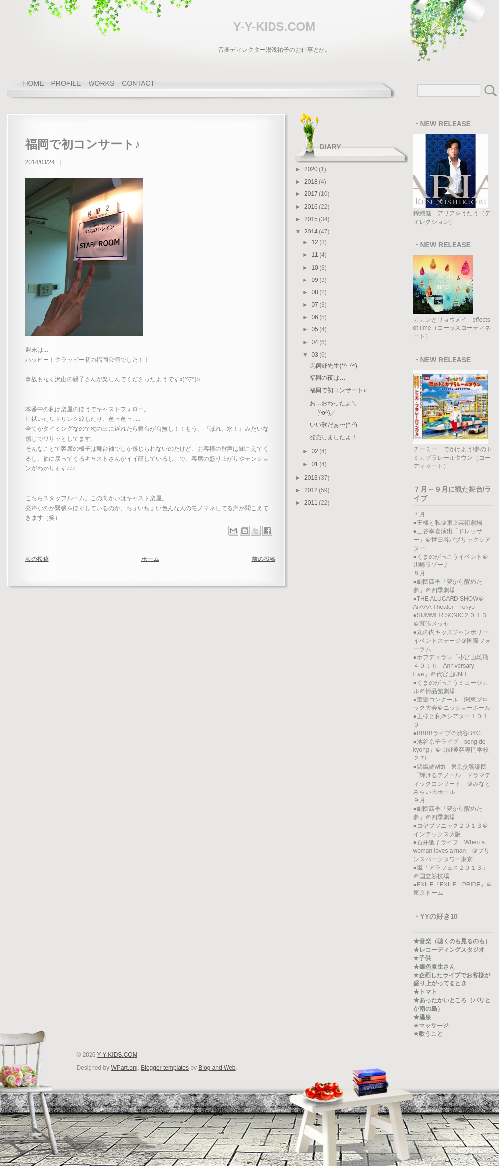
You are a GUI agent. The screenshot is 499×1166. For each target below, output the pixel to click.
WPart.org (124, 1067)
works (101, 83)
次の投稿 (37, 559)
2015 (311, 219)
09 (315, 280)
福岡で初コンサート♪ (338, 390)
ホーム (150, 559)
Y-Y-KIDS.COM (274, 26)
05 (315, 329)
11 (315, 254)
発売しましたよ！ (333, 437)
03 (315, 354)
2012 (311, 490)
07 (315, 304)
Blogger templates (165, 1067)
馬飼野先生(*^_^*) (333, 365)
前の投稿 (263, 559)
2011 (311, 502)
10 (315, 267)
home (33, 83)
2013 (311, 477)
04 (315, 342)
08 (315, 292)
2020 (311, 169)
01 (315, 464)
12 (315, 242)
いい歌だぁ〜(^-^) (333, 424)
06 (315, 317)
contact (138, 83)
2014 (311, 231)
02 (315, 451)
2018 (311, 181)
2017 (311, 193)
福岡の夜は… (327, 377)
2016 (311, 206)
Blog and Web (216, 1067)
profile (66, 83)
